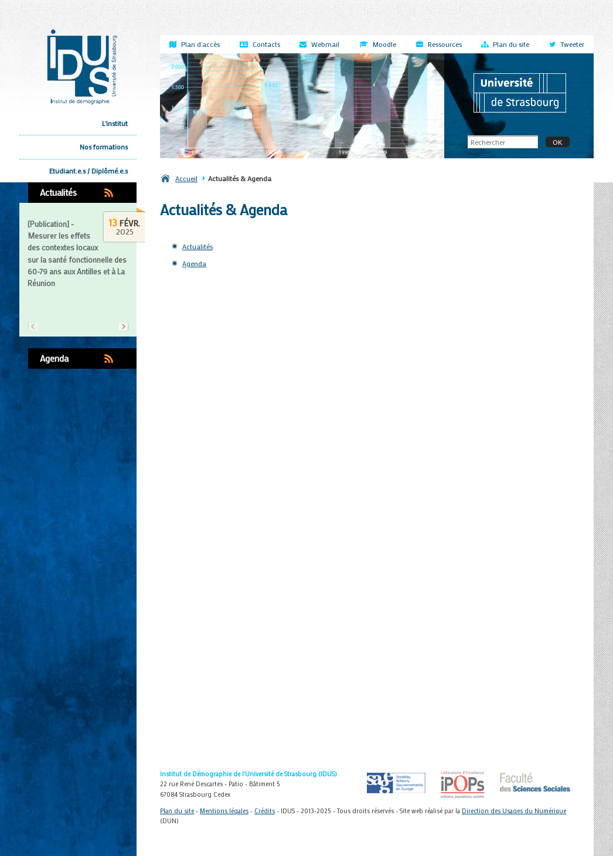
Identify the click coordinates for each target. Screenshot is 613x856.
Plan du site (177, 811)
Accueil (186, 178)
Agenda (54, 358)
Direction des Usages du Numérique (514, 811)
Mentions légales (224, 811)
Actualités (58, 192)
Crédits (264, 811)
